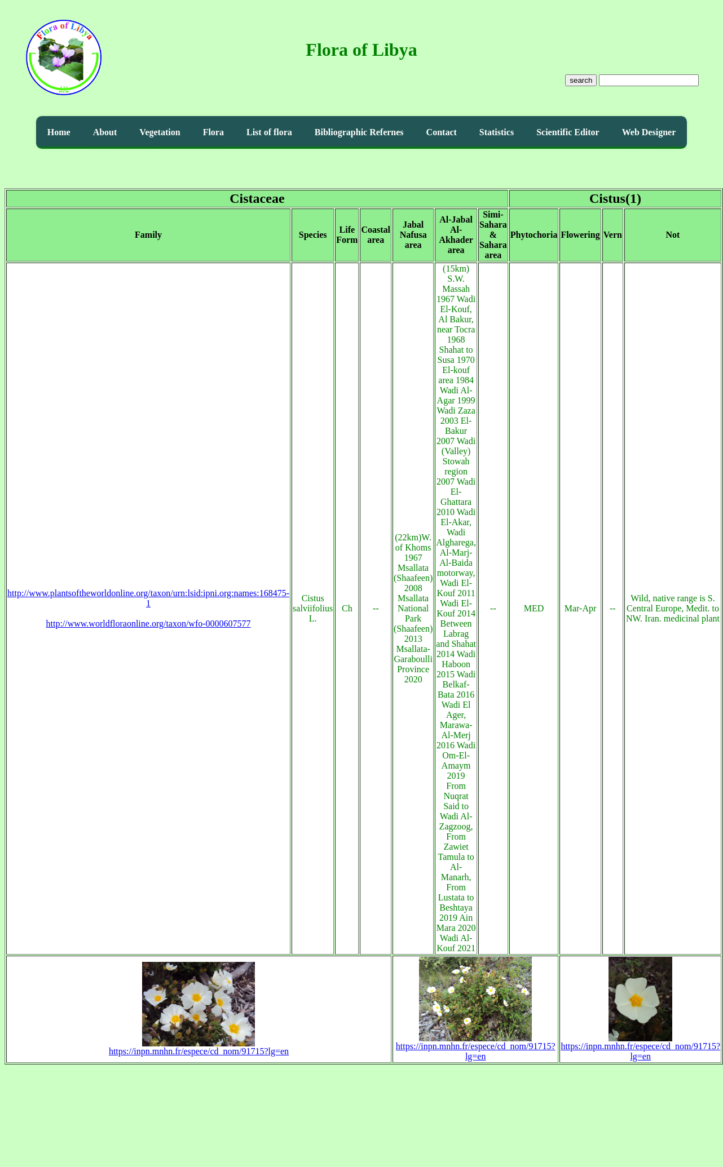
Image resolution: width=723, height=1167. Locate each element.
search (581, 80)
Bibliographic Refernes (359, 132)
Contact (441, 132)
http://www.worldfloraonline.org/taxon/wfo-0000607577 (148, 623)
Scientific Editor (567, 132)
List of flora (269, 132)
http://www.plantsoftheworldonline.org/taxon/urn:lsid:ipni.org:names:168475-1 (148, 598)
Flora (213, 132)
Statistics (496, 132)
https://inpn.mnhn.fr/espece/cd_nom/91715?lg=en (199, 1047)
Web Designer (649, 132)
